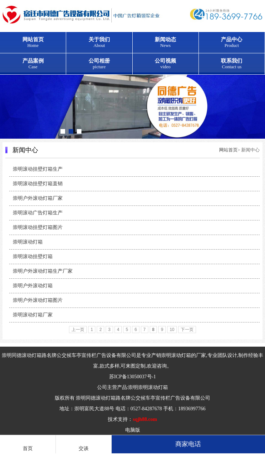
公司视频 (165, 63)
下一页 (187, 329)
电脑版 (132, 430)
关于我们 (99, 42)
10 (172, 329)
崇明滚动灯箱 (176, 355)
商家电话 (188, 444)
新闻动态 (165, 42)
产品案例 (33, 63)
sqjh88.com (145, 419)
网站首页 (33, 42)
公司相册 (99, 63)
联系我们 (232, 63)
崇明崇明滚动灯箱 (148, 387)
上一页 (77, 329)
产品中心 (232, 42)
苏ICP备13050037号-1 (132, 376)
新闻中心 (25, 150)
